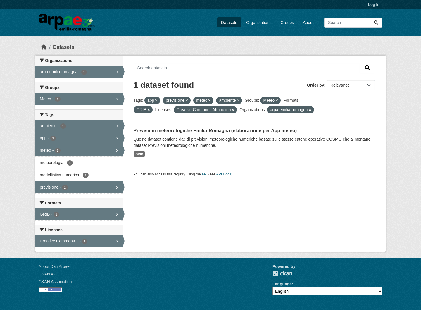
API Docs (223, 174)
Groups (287, 22)
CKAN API (48, 274)
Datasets (229, 22)
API (205, 174)
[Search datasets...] (353, 23)
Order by (315, 85)
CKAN (282, 273)
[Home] (44, 47)
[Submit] (376, 23)
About (308, 22)
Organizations (258, 22)
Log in (373, 4)
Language (282, 284)
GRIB (139, 154)
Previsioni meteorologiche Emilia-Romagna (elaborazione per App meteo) (215, 130)
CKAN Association (55, 281)
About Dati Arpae (54, 266)
